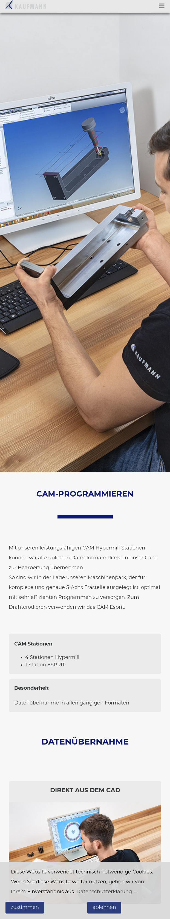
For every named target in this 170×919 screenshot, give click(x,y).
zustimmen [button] (25, 907)
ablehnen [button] (104, 907)
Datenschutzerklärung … (106, 891)
